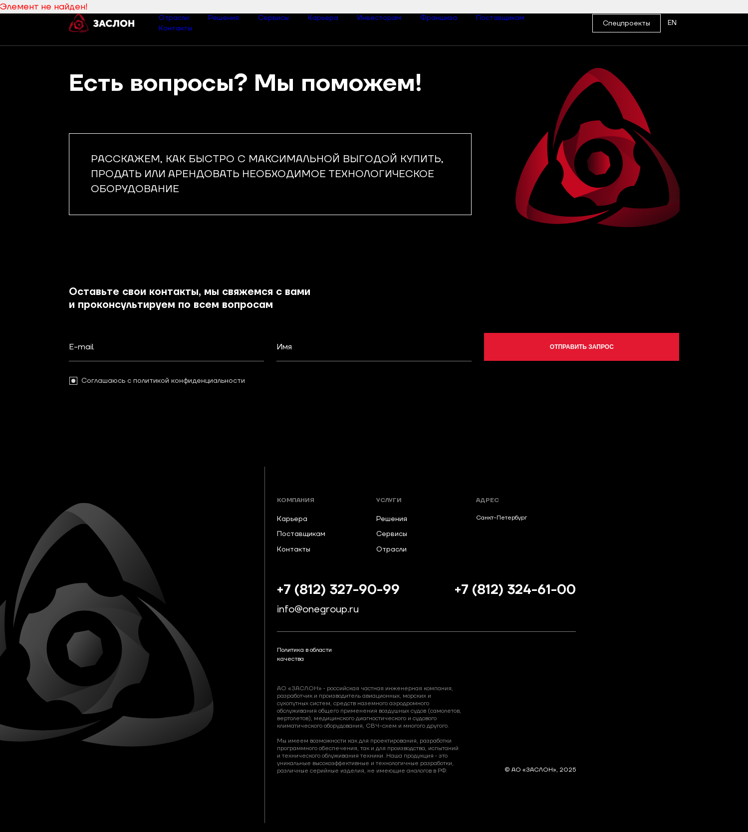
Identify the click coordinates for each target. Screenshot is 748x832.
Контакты (175, 28)
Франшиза (438, 17)
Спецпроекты (626, 23)
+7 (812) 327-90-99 (338, 590)
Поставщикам (500, 17)
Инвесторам (379, 17)
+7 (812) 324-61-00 (515, 590)
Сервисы (273, 17)
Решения (223, 17)
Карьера (323, 17)
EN (672, 22)
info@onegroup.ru (318, 609)
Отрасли (174, 17)
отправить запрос (582, 346)
